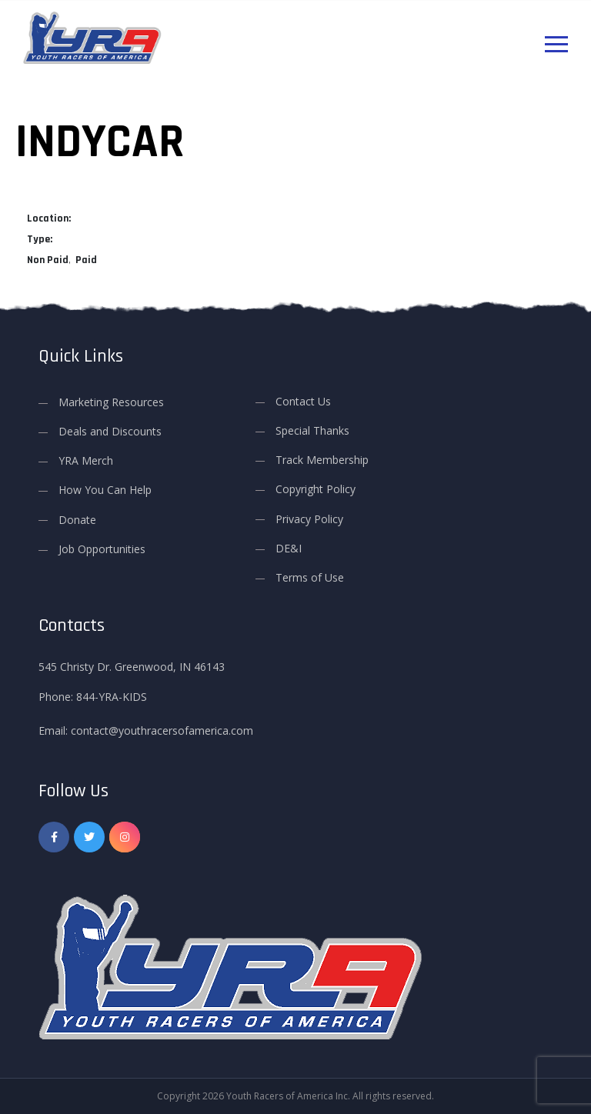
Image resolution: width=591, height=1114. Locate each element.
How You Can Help (105, 489)
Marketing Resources (111, 402)
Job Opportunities (101, 549)
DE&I (288, 548)
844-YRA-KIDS (111, 696)
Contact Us (303, 401)
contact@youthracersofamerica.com (162, 730)
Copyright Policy (315, 489)
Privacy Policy (309, 519)
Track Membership (322, 459)
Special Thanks (312, 430)
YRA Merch (85, 460)
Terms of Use (309, 577)
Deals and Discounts (110, 431)
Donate (77, 519)
